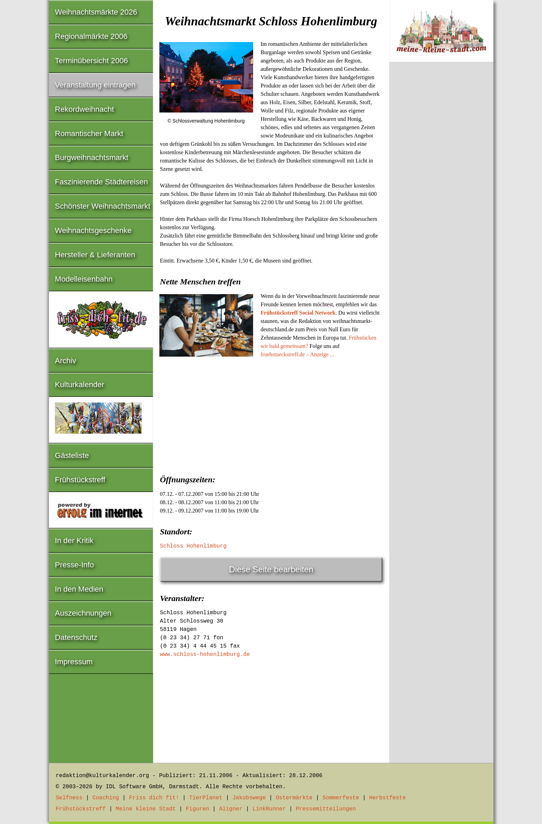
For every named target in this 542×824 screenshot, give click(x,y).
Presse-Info (74, 564)
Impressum (74, 661)
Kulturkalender (79, 384)
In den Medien (79, 589)
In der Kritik (74, 540)
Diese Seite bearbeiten (271, 569)
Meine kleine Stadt (146, 809)
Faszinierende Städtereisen (101, 181)
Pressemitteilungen (326, 809)
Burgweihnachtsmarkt (91, 157)
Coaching (105, 798)
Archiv (65, 360)
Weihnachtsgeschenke (93, 230)
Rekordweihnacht (84, 109)
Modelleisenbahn (83, 279)
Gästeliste (72, 455)
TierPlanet (206, 798)
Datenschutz (76, 637)
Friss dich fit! (154, 798)
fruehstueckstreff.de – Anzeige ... (297, 354)
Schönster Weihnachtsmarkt (102, 206)
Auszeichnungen (83, 613)
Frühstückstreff (80, 479)
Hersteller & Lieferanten (95, 254)
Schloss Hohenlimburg (193, 546)
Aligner (230, 809)
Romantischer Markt (89, 133)
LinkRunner (269, 809)
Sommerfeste (341, 798)
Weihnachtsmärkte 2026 (96, 12)
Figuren (197, 809)
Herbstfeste (387, 798)
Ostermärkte (294, 798)
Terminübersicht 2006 (91, 60)
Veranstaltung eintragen (95, 85)
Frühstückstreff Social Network (298, 313)
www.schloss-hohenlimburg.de (205, 654)
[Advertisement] (271, 414)
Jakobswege (249, 798)
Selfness (69, 798)
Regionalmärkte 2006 (91, 36)
